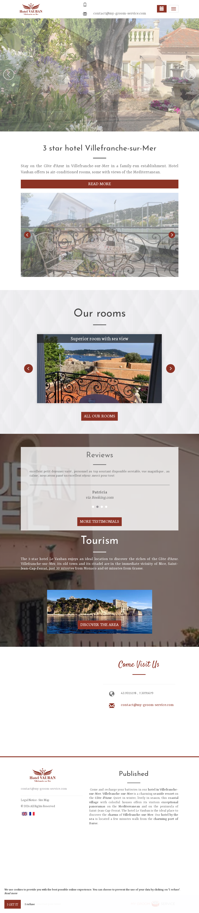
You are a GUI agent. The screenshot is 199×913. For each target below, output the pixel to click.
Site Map (44, 800)
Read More (99, 183)
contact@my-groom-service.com (119, 14)
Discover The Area (99, 624)
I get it (12, 904)
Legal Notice (29, 800)
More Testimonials (99, 521)
